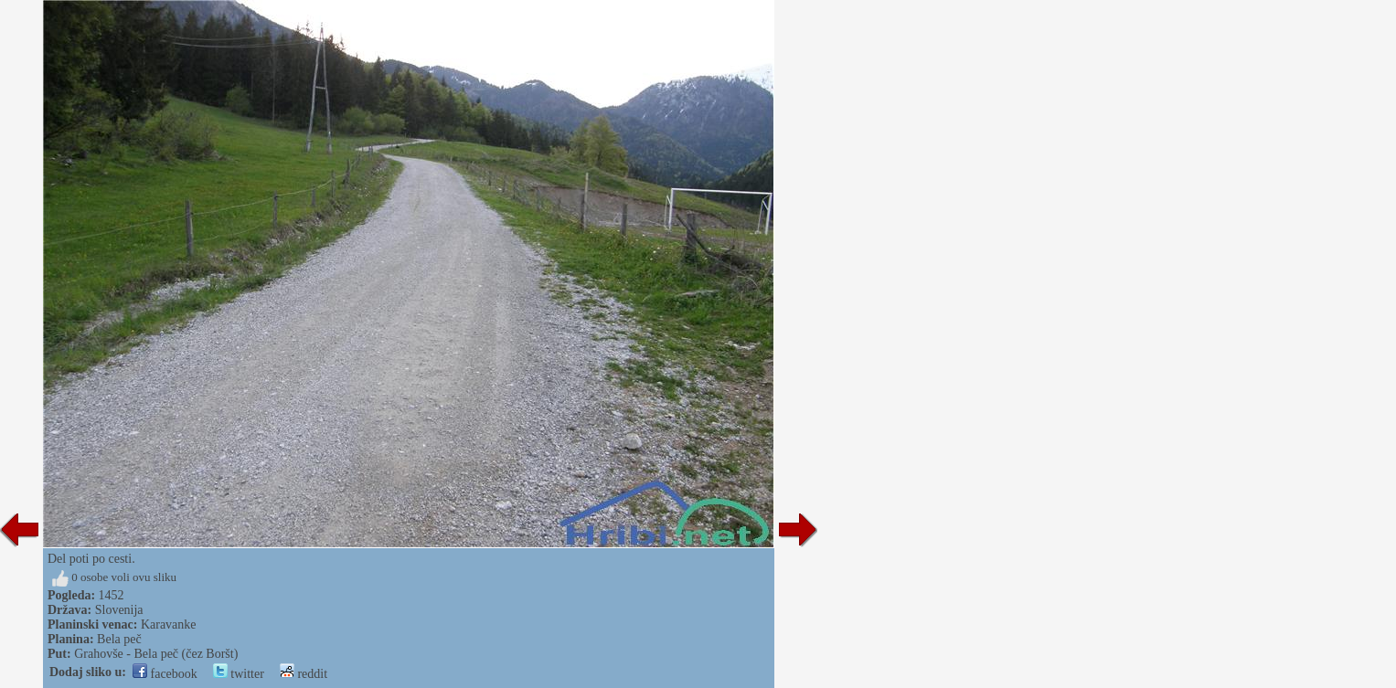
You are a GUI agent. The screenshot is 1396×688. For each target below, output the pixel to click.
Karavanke (169, 624)
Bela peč (119, 639)
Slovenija (119, 610)
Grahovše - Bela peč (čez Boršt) (156, 654)
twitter (238, 674)
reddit (303, 674)
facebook (165, 674)
